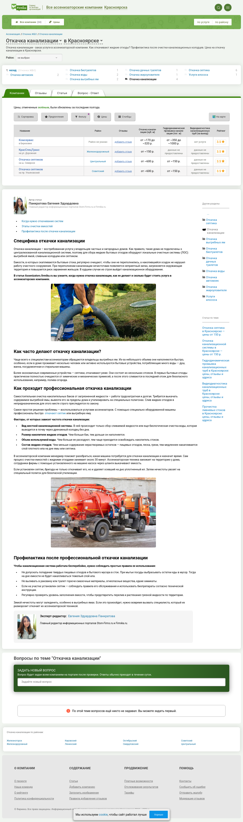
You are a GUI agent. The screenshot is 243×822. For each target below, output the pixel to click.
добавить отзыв (123, 142)
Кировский (71, 740)
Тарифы (129, 792)
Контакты (185, 781)
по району (221, 22)
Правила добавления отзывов (88, 798)
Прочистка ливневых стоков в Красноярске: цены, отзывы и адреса (213, 413)
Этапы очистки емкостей (37, 226)
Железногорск (14, 740)
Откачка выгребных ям (84, 79)
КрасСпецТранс (29, 150)
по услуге (203, 22)
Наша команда (23, 786)
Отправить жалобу (190, 792)
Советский (98, 171)
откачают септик (55, 413)
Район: (10, 57)
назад (22, 70)
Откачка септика (199, 70)
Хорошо (158, 814)
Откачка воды (78, 74)
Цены (54, 22)
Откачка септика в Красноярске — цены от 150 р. (213, 331)
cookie (103, 814)
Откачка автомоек (22, 75)
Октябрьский (130, 740)
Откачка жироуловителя (144, 74)
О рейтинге (21, 792)
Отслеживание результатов (141, 786)
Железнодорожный (98, 151)
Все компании (28, 22)
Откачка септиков (31, 159)
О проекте (20, 781)
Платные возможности (138, 781)
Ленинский (71, 744)
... (208, 213)
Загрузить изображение (84, 792)
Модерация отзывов (192, 798)
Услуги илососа (198, 74)
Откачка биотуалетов (83, 70)
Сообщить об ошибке (192, 786)
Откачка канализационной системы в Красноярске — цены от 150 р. (214, 347)
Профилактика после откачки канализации (48, 231)
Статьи (73, 781)
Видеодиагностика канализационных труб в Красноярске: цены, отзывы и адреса (214, 392)
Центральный (98, 161)
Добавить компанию (82, 786)
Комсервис (26, 140)
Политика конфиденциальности (34, 798)
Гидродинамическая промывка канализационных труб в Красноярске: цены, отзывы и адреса (215, 369)
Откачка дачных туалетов (145, 70)
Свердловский (130, 744)
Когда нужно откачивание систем (42, 221)
